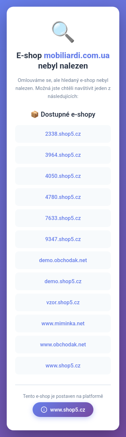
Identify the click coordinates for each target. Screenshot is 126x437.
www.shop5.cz (62, 365)
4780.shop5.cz (63, 197)
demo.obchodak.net (63, 260)
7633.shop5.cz (63, 218)
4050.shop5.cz (63, 176)
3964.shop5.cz (63, 155)
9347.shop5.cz (63, 239)
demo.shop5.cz (62, 281)
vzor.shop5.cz (63, 302)
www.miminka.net (62, 323)
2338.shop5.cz (63, 134)
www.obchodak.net (63, 344)
